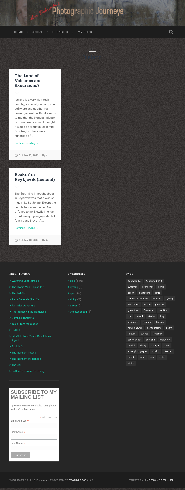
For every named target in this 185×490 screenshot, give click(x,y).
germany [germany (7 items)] (132, 315)
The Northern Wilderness (28, 360)
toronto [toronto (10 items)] (145, 370)
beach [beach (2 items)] (131, 296)
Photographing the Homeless (31, 314)
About (37, 34)
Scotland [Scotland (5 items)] (132, 351)
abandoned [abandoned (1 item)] (149, 290)
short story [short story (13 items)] (147, 351)
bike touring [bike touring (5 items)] (145, 296)
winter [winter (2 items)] (142, 376)
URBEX (16, 332)
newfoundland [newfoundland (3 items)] (135, 339)
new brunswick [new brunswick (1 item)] (148, 333)
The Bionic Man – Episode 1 (30, 290)
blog (73, 284)
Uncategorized (80, 314)
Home (18, 34)
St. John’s (18, 348)
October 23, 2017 (29, 157)
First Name (18, 433)
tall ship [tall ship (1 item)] (157, 364)
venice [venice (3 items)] (131, 376)
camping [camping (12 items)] (157, 303)
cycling (74, 290)
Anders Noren (155, 481)
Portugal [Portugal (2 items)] (162, 339)
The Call (17, 366)
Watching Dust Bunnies (27, 284)
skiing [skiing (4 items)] (131, 358)
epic (73, 296)
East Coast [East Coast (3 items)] (145, 309)
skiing (74, 302)
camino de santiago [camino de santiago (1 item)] (138, 303)
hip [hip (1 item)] (143, 321)
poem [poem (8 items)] (150, 339)
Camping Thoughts (24, 320)
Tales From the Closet (26, 326)
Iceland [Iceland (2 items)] (153, 321)
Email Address (20, 422)
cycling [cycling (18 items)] (131, 309)
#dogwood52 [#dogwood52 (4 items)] (135, 284)
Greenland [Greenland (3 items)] (163, 315)
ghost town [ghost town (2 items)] (147, 315)
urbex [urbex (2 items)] (157, 370)
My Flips (85, 34)
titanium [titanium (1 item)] (132, 370)
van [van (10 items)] (166, 370)
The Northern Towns (25, 354)
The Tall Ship (20, 296)
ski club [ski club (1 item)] (162, 351)
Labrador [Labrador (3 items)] (157, 327)
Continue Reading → (28, 145)
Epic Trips (60, 34)
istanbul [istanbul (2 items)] (166, 321)
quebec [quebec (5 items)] (132, 345)
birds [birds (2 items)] (159, 296)
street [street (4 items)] (155, 358)
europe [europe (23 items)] (159, 309)
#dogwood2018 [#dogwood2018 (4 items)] (155, 284)
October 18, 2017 (29, 243)
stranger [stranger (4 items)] (143, 358)
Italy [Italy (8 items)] (130, 327)
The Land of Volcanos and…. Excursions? (30, 82)
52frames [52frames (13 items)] (133, 290)
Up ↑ (173, 481)
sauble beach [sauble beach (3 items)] (161, 345)
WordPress (77, 481)
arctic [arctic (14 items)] (162, 290)
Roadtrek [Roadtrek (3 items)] (145, 345)
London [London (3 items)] (132, 333)
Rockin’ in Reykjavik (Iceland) (34, 179)
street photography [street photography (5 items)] (138, 364)
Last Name (18, 444)
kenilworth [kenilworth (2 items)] (142, 327)
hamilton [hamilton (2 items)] (132, 321)
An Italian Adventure (25, 308)
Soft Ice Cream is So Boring (30, 372)
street (74, 308)
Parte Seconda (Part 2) (27, 302)
